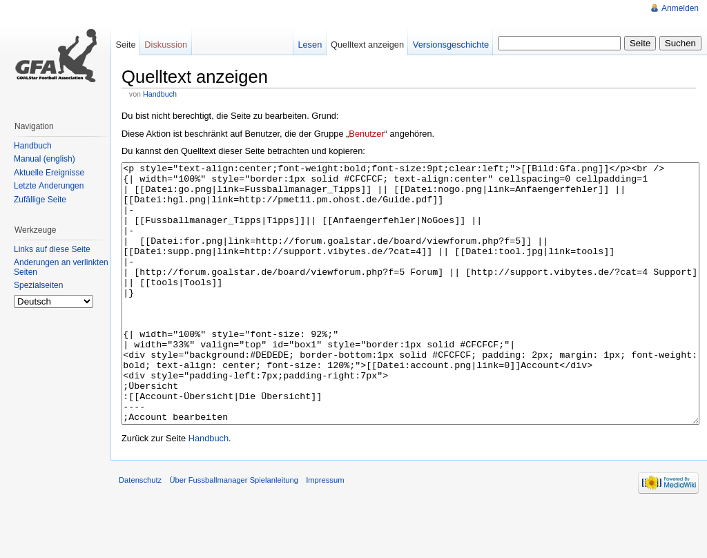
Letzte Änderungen (49, 186)
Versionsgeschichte (451, 44)
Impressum (325, 532)
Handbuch (160, 94)
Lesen (310, 44)
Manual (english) (44, 159)
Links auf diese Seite (52, 249)
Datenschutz (140, 532)
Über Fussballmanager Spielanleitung (233, 532)
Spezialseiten (38, 285)
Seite (125, 44)
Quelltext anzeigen (367, 44)
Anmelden (680, 8)
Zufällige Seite (40, 199)
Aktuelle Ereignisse (49, 172)
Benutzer (366, 133)
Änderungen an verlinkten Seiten (61, 267)
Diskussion (165, 44)
